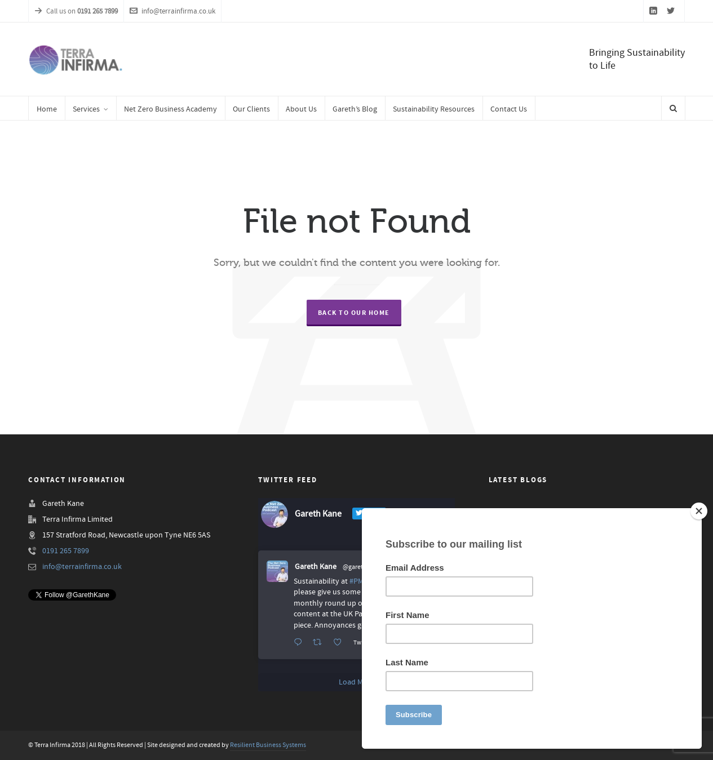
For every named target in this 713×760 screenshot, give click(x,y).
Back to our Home (354, 313)
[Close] (698, 511)
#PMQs (360, 581)
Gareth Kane (315, 567)
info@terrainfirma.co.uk (172, 11)
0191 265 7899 (65, 551)
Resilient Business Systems (268, 745)
